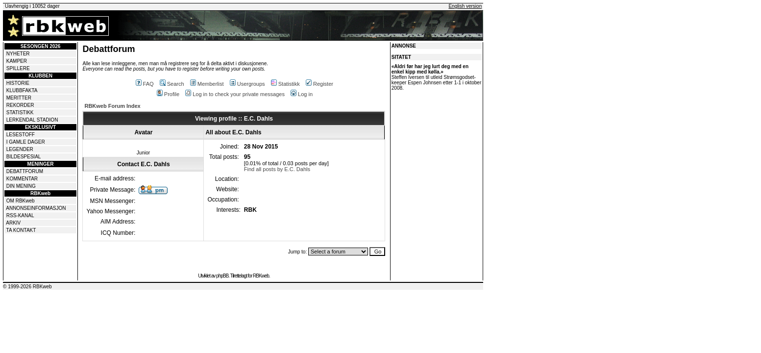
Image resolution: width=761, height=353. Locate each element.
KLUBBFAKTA (22, 90)
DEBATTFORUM (24, 171)
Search (172, 84)
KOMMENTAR (22, 178)
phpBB (222, 275)
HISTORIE (17, 83)
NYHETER (18, 53)
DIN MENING (21, 186)
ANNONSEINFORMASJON (36, 208)
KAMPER (16, 61)
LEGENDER (19, 149)
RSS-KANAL (20, 215)
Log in (302, 94)
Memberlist (207, 84)
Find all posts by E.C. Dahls (277, 169)
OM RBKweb (20, 200)
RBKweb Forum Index (112, 106)
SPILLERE (18, 68)
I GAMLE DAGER (25, 142)
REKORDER (20, 105)
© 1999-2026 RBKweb (27, 286)
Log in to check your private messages (235, 94)
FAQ (145, 84)
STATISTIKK (20, 112)
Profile (168, 94)
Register (319, 84)
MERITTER (18, 98)
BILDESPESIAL (23, 156)
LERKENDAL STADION (32, 120)
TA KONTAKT (21, 230)
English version (465, 6)
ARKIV (13, 223)
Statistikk (285, 84)
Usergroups (247, 84)
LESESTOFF (20, 134)
